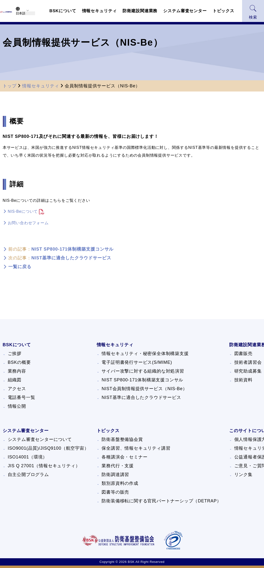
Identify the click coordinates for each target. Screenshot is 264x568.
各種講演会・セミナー (124, 457)
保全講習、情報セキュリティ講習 (136, 448)
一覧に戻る (19, 266)
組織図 (14, 380)
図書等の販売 (115, 492)
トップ (10, 85)
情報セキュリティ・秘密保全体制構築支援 (145, 353)
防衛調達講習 (115, 474)
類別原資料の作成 (120, 483)
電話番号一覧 (21, 397)
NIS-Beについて (23, 211)
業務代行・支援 (118, 466)
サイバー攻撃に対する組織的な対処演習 (143, 371)
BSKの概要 (19, 362)
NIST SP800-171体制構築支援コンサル (72, 249)
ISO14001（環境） (27, 457)
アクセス (17, 388)
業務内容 (17, 371)
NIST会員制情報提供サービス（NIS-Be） (144, 388)
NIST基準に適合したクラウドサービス (71, 257)
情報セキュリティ (40, 85)
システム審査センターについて (40, 439)
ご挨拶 (14, 353)
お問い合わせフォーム (28, 223)
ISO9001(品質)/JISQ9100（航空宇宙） (48, 448)
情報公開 (17, 406)
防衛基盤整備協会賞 (122, 439)
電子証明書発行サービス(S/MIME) (137, 362)
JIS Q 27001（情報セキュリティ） (44, 466)
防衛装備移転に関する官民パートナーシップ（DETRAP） (161, 501)
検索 (253, 12)
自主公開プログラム (28, 474)
